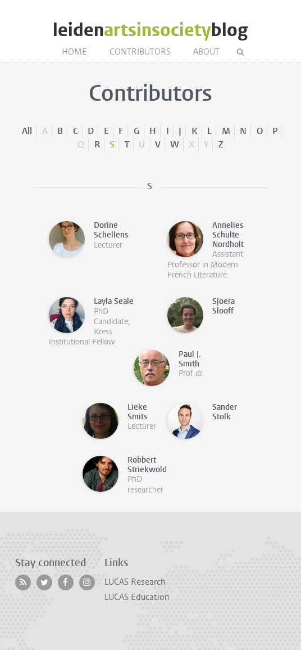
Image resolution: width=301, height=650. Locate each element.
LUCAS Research (134, 582)
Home (74, 51)
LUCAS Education (136, 597)
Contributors (140, 51)
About (206, 51)
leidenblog (150, 30)
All (27, 131)
